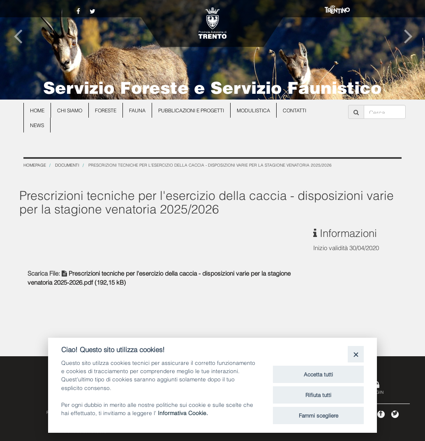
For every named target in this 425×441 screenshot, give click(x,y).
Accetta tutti (318, 374)
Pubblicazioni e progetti (191, 110)
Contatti (294, 110)
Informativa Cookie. (183, 412)
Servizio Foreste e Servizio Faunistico (212, 86)
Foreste (105, 110)
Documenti (67, 165)
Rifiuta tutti (318, 394)
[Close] (356, 354)
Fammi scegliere (318, 415)
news (37, 124)
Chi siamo (69, 110)
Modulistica (253, 110)
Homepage (34, 165)
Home (37, 110)
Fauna (137, 110)
